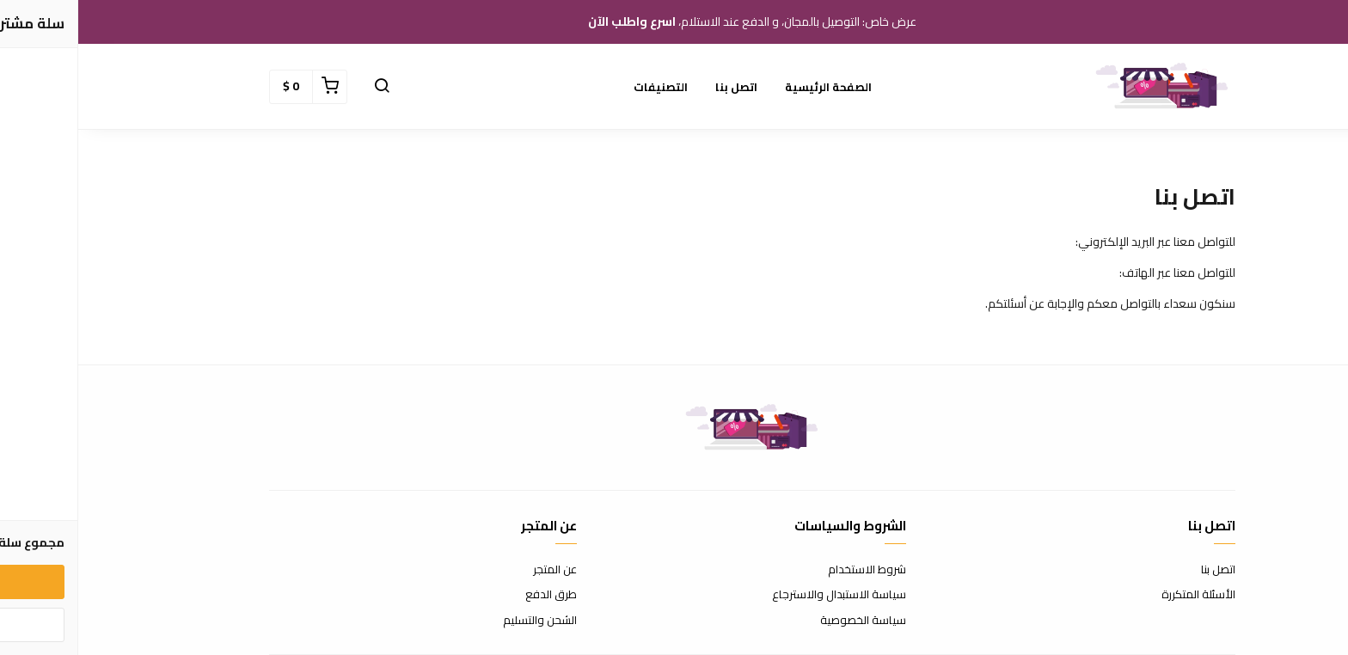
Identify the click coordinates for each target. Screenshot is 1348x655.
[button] (303, 87)
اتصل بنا (658, 87)
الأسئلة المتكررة (1120, 594)
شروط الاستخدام (789, 569)
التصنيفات (582, 87)
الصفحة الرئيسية (750, 87)
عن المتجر (477, 569)
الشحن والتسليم (462, 620)
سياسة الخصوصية (785, 620)
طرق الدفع (473, 594)
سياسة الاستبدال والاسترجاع (761, 594)
